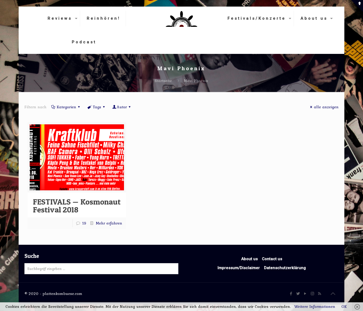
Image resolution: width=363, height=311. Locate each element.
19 (84, 223)
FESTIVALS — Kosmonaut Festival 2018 (77, 205)
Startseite (163, 81)
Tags (96, 107)
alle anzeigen (323, 107)
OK (344, 306)
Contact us (272, 259)
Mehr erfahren (109, 223)
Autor (121, 107)
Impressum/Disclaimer (238, 268)
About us (249, 259)
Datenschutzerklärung (285, 268)
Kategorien (66, 107)
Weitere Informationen (314, 306)
